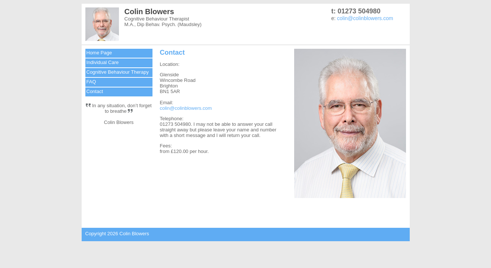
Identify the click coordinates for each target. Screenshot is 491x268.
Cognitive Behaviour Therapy (117, 72)
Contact (94, 91)
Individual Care (102, 62)
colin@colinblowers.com (365, 18)
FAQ (91, 81)
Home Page (99, 52)
